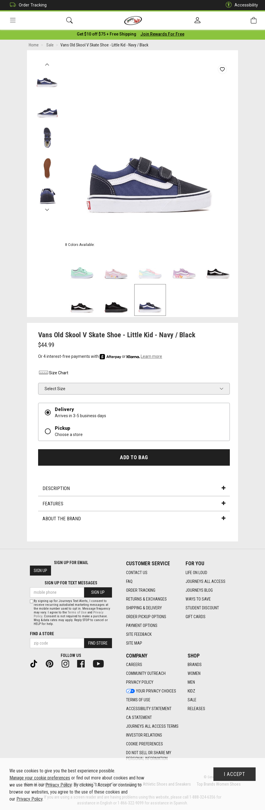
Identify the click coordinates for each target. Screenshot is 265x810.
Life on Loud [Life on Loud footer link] (196, 572)
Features (134, 504)
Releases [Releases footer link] (196, 709)
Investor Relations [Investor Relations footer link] (144, 735)
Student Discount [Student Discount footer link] (202, 608)
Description (134, 489)
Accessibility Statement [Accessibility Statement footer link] (148, 709)
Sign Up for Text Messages (71, 583)
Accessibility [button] (240, 5)
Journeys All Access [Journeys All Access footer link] (205, 581)
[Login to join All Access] (106, 35)
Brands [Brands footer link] (195, 665)
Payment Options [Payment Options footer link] (141, 625)
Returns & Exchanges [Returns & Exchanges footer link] (146, 599)
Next (47, 209)
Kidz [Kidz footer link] (191, 691)
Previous (47, 64)
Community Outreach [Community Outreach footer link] (146, 673)
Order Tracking (27, 5)
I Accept (234, 774)
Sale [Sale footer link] (192, 700)
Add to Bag (134, 458)
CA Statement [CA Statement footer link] (139, 717)
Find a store (42, 633)
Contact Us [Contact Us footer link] (136, 572)
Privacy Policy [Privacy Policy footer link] (139, 682)
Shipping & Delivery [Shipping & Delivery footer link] (144, 608)
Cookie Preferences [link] (144, 744)
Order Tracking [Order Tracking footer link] (140, 590)
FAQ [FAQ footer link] (129, 581)
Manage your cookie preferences (39, 778)
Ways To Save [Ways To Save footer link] (198, 599)
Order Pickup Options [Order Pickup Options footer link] (146, 616)
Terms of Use (77, 612)
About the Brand (134, 519)
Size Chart (53, 374)
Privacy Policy (58, 785)
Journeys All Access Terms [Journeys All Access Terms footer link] (152, 726)
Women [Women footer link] (194, 673)
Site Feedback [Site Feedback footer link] (139, 634)
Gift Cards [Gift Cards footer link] (195, 616)
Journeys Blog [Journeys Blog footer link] (199, 590)
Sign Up (40, 570)
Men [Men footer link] (191, 682)
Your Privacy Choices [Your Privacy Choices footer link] (151, 691)
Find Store (98, 643)
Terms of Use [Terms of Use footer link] (138, 700)
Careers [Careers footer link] (134, 665)
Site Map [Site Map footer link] (134, 643)
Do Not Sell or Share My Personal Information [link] (148, 756)
